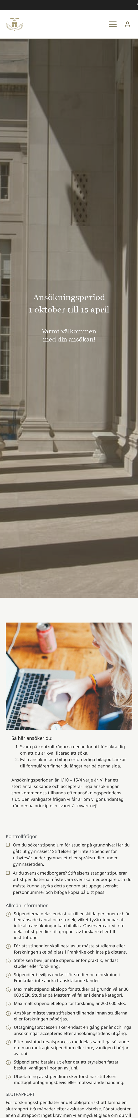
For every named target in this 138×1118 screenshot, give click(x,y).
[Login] (127, 24)
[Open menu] (112, 24)
